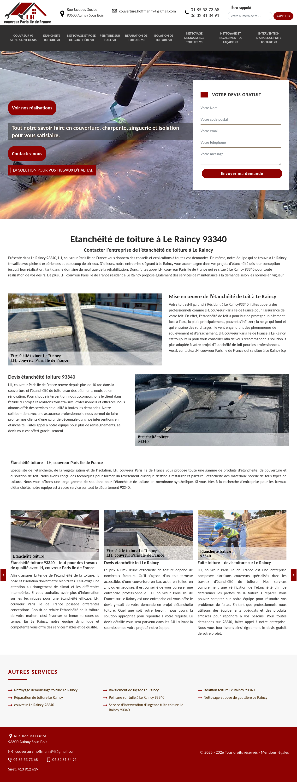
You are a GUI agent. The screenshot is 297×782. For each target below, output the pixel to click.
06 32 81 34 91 (205, 15)
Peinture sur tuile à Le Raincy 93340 (133, 697)
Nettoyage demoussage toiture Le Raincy (42, 690)
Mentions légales (275, 752)
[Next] (294, 575)
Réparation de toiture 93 (136, 38)
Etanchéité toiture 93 (51, 38)
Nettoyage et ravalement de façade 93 (230, 37)
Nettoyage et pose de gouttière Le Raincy (232, 697)
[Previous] (3, 575)
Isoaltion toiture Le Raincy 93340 (226, 690)
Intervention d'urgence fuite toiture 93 (268, 37)
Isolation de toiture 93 (163, 38)
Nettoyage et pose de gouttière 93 (81, 38)
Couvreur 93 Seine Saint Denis (23, 38)
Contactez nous (27, 154)
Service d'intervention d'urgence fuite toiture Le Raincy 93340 (143, 707)
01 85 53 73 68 (205, 9)
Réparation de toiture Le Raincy (35, 697)
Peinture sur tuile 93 (110, 38)
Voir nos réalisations (32, 108)
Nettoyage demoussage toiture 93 (194, 37)
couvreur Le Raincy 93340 (31, 705)
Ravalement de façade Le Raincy (131, 690)
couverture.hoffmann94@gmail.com (147, 11)
